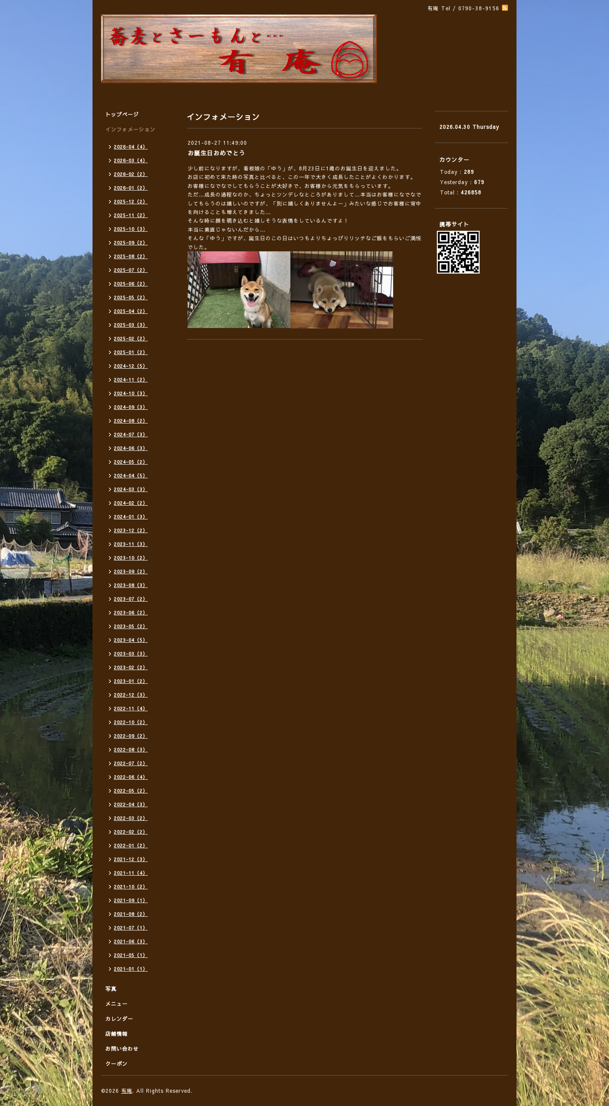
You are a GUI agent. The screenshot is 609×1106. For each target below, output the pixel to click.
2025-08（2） (131, 256)
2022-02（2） (131, 832)
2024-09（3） (131, 407)
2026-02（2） (131, 174)
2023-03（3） (131, 653)
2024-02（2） (131, 503)
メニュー (116, 1003)
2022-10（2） (131, 722)
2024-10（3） (131, 393)
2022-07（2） (131, 763)
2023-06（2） (131, 612)
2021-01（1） (131, 969)
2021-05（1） (131, 955)
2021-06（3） (131, 941)
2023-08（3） (131, 585)
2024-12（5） (131, 366)
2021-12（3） (131, 859)
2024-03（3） (131, 489)
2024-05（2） (131, 462)
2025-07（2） (131, 270)
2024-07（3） (131, 434)
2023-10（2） (131, 557)
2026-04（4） (131, 146)
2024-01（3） (131, 516)
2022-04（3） (131, 804)
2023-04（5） (131, 640)
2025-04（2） (131, 311)
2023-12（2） (131, 530)
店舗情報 (116, 1033)
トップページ (122, 114)
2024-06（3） (131, 448)
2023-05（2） (131, 626)
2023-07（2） (131, 599)
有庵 (126, 1090)
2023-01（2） (131, 681)
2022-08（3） (131, 749)
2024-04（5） (131, 475)
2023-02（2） (131, 667)
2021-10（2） (131, 886)
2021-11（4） (131, 873)
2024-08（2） (131, 420)
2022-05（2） (131, 790)
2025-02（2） (131, 338)
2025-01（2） (131, 352)
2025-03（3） (131, 325)
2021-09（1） (131, 900)
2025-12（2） (131, 201)
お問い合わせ (122, 1048)
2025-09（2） (131, 242)
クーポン (116, 1063)
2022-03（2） (131, 818)
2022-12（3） (131, 695)
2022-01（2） (131, 845)
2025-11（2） (131, 215)
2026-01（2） (131, 188)
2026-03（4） (131, 160)
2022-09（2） (131, 736)
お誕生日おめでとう (216, 153)
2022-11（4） (131, 708)
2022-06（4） (131, 777)
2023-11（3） (131, 544)
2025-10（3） (131, 229)
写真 (110, 988)
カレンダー (119, 1018)
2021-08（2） (131, 914)
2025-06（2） (131, 283)
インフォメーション (130, 129)
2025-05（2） (131, 297)
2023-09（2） (131, 571)
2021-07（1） (131, 927)
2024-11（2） (131, 379)
